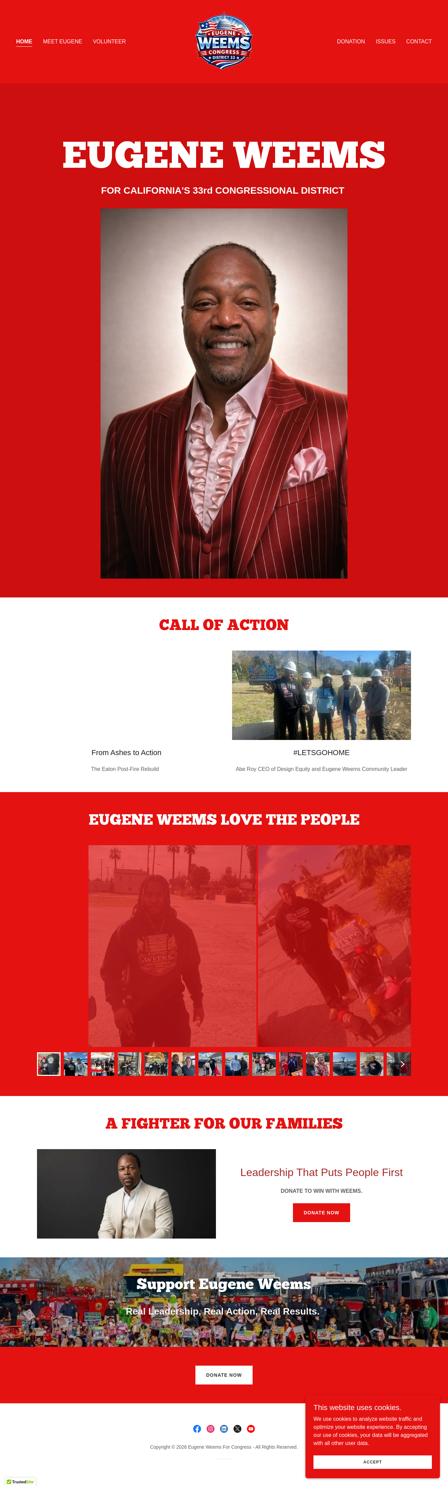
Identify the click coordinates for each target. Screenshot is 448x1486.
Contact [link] (419, 41)
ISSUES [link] (386, 41)
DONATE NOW (321, 1212)
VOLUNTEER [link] (109, 41)
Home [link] (24, 41)
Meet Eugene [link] (62, 41)
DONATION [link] (351, 41)
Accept (372, 1461)
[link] (224, 41)
